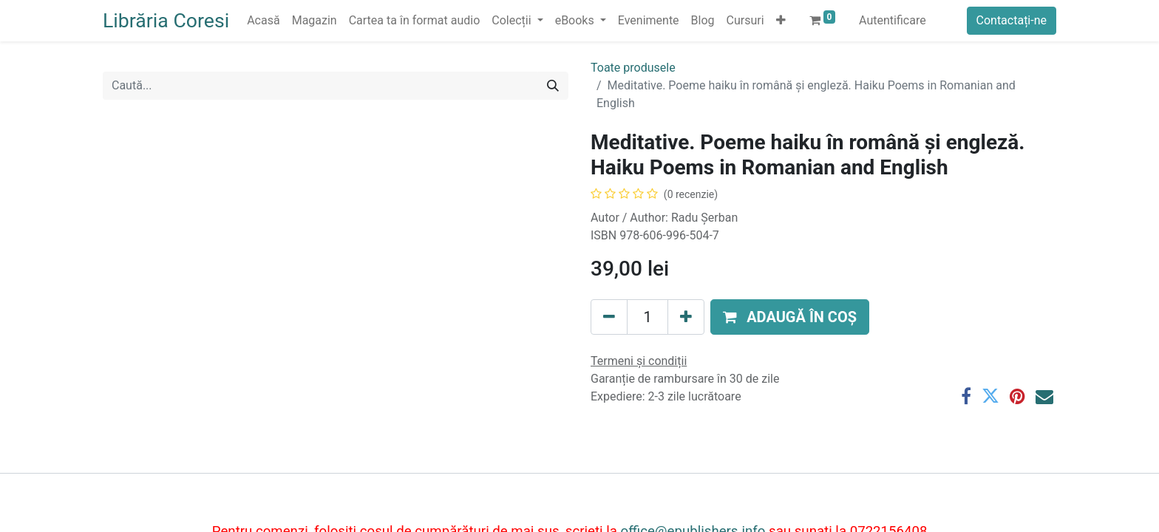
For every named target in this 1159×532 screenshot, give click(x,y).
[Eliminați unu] (609, 317)
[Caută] (552, 86)
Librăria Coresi (166, 21)
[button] (781, 20)
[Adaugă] (685, 317)
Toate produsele (633, 68)
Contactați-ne (1011, 20)
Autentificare (892, 20)
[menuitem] (263, 20)
